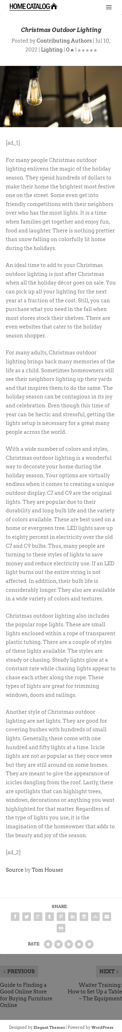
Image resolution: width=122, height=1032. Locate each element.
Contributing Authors (64, 41)
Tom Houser (47, 870)
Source (14, 870)
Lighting (52, 50)
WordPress (102, 1027)
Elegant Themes (49, 1027)
